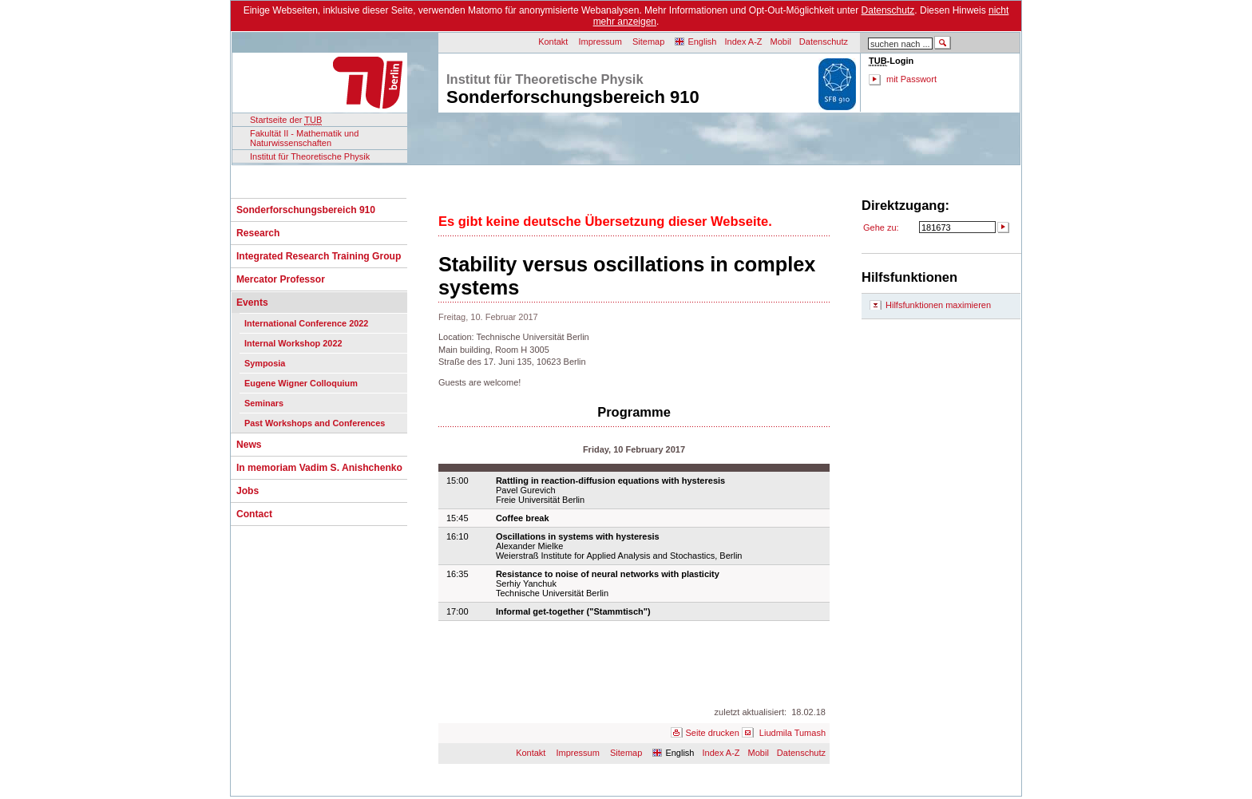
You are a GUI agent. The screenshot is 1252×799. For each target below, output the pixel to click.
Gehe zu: (881, 227)
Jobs (247, 490)
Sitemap (648, 41)
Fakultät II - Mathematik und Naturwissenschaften (304, 138)
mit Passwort (911, 79)
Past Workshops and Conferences (314, 423)
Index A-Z (743, 41)
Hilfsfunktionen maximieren (938, 305)
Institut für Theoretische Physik (310, 156)
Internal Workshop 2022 (293, 343)
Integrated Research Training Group (318, 256)
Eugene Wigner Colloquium (301, 383)
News (249, 444)
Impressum (600, 41)
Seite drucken (712, 733)
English (701, 41)
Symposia (264, 363)
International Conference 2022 (306, 323)
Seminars (263, 403)
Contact (254, 514)
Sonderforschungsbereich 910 (305, 210)
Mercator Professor (280, 279)
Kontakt (553, 41)
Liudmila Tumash (792, 733)
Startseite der (286, 120)
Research (257, 233)
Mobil (781, 41)
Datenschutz (888, 10)
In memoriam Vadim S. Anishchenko (319, 467)
